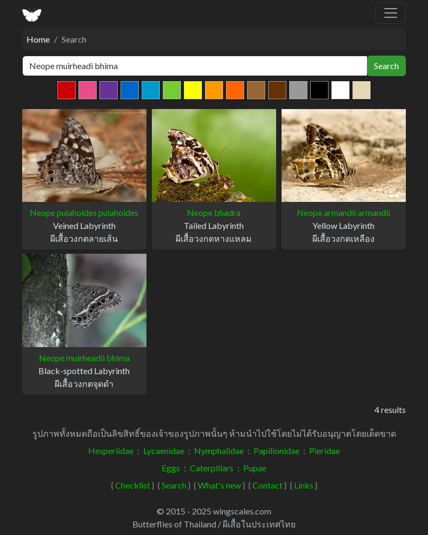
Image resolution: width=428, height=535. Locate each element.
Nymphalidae (219, 450)
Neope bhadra (213, 212)
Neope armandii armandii (343, 212)
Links (303, 485)
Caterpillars (211, 468)
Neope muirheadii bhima (84, 358)
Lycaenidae (163, 450)
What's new (219, 485)
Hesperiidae (110, 450)
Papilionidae (276, 450)
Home (38, 39)
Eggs (171, 468)
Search (386, 65)
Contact (267, 485)
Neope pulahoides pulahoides (84, 212)
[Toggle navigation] (391, 13)
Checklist (132, 485)
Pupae (254, 468)
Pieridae (324, 450)
